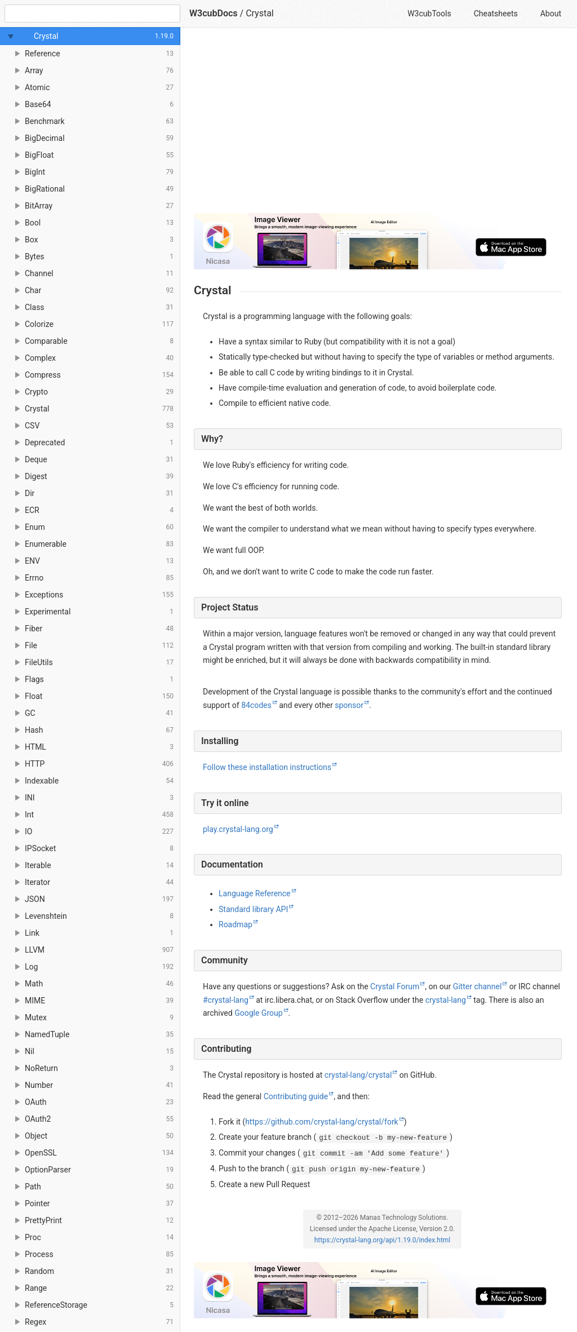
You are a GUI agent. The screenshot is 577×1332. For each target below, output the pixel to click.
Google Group (258, 1012)
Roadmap (235, 924)
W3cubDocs (213, 13)
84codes (256, 705)
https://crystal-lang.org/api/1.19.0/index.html (382, 1240)
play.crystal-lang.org (238, 829)
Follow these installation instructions (267, 767)
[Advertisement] (378, 125)
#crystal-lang (225, 999)
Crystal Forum (394, 986)
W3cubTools (429, 13)
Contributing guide (296, 1096)
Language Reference (255, 893)
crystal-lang (445, 999)
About (550, 13)
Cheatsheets (496, 13)
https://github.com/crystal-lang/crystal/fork (321, 1121)
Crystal (260, 13)
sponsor (349, 705)
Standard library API (253, 909)
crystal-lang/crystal (358, 1074)
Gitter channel (477, 986)
